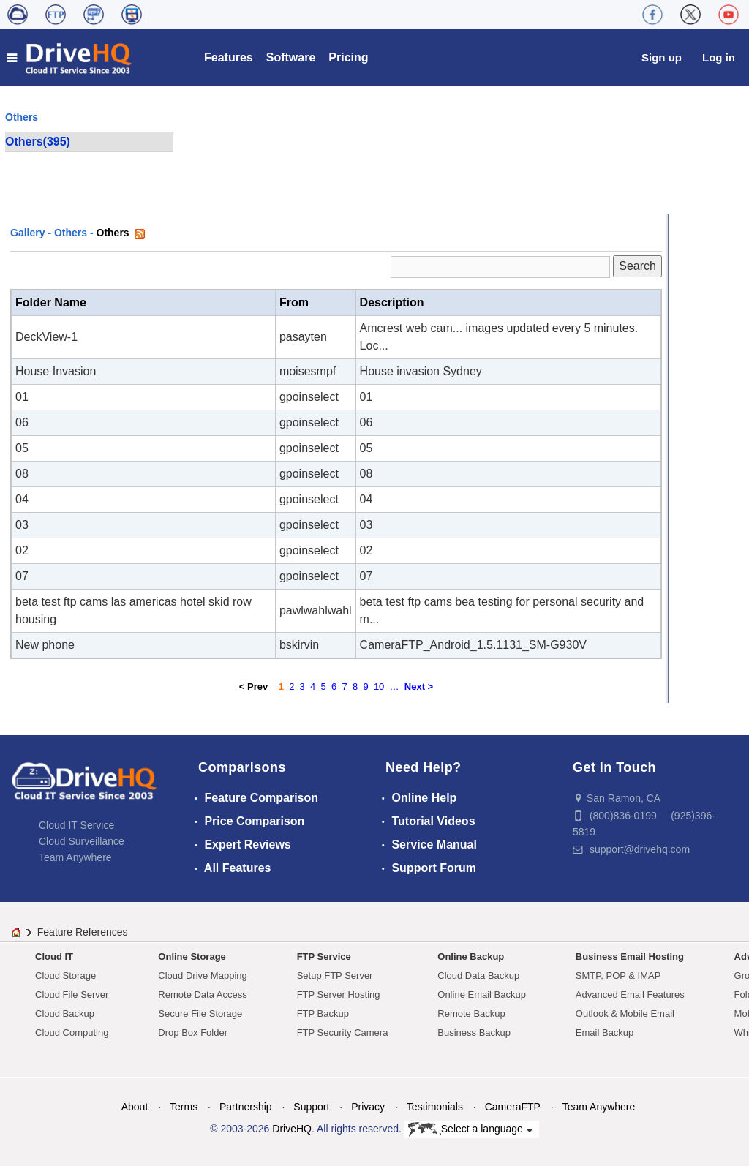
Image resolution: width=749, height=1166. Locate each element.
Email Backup (604, 1032)
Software (291, 57)
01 (22, 397)
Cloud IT (54, 956)
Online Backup (470, 956)
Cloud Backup (64, 1013)
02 (22, 550)
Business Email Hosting (630, 956)
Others (70, 232)
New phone (45, 645)
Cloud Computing (71, 1032)
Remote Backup (471, 1013)
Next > (418, 686)
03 (22, 525)
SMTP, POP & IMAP (618, 975)
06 (22, 422)
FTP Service (324, 956)
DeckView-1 (46, 337)
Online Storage (191, 956)
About (134, 1107)
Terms (183, 1107)
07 (22, 576)
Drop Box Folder (192, 1032)
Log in (718, 57)
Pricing (348, 57)
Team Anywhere (75, 857)
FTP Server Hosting (338, 994)
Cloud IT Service (76, 825)
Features (228, 57)
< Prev (253, 686)
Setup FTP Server (335, 975)
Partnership (245, 1107)
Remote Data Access (202, 994)
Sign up (661, 57)
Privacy (368, 1107)
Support (311, 1107)
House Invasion (55, 371)
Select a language (470, 1129)
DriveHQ (292, 1129)
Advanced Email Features (630, 994)
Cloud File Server (71, 994)
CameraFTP (513, 1107)
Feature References (82, 932)
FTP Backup (323, 1013)
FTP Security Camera (342, 1032)
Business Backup (474, 1032)
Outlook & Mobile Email (625, 1013)
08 (22, 473)
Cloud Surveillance (81, 841)
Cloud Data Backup (478, 975)
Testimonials (435, 1107)
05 (22, 448)
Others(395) (37, 141)
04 (22, 499)
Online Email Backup (481, 994)
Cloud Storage (65, 975)
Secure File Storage (200, 1013)
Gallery (27, 232)
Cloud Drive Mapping (202, 975)
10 (379, 686)
